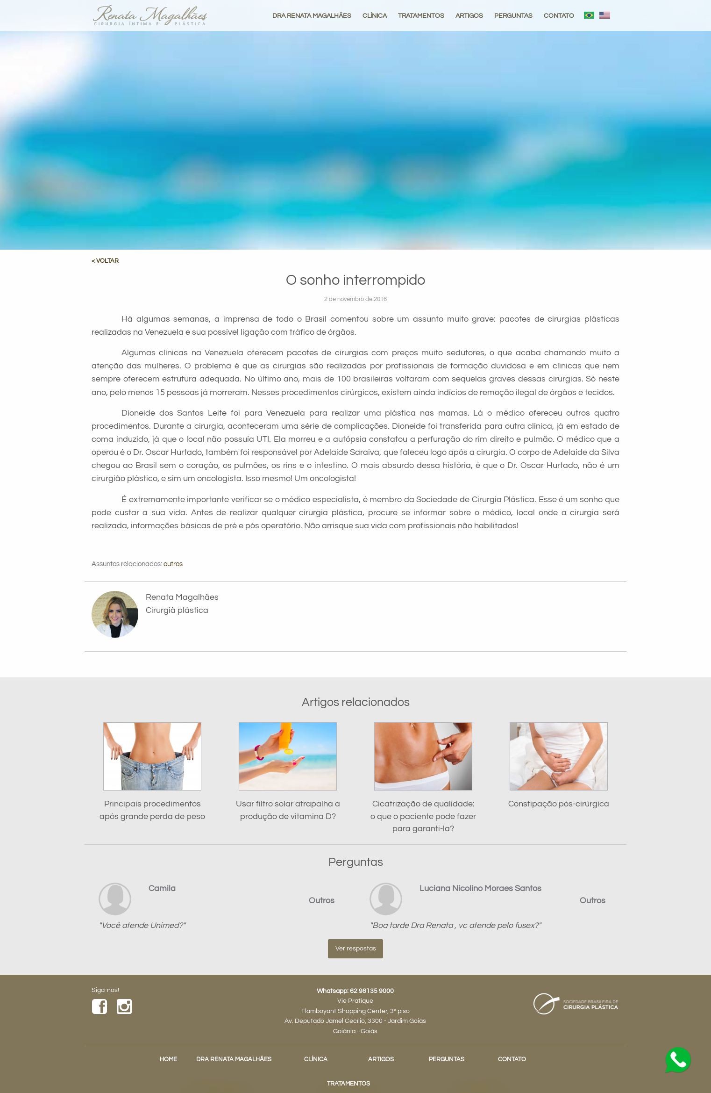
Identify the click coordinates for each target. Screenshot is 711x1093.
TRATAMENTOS (421, 15)
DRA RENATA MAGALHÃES (311, 15)
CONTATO (559, 15)
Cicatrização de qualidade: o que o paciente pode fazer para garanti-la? (423, 816)
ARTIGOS (469, 15)
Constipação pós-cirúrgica (558, 804)
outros (173, 564)
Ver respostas (355, 948)
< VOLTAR (105, 261)
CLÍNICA (375, 15)
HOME (168, 1060)
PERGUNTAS (513, 15)
